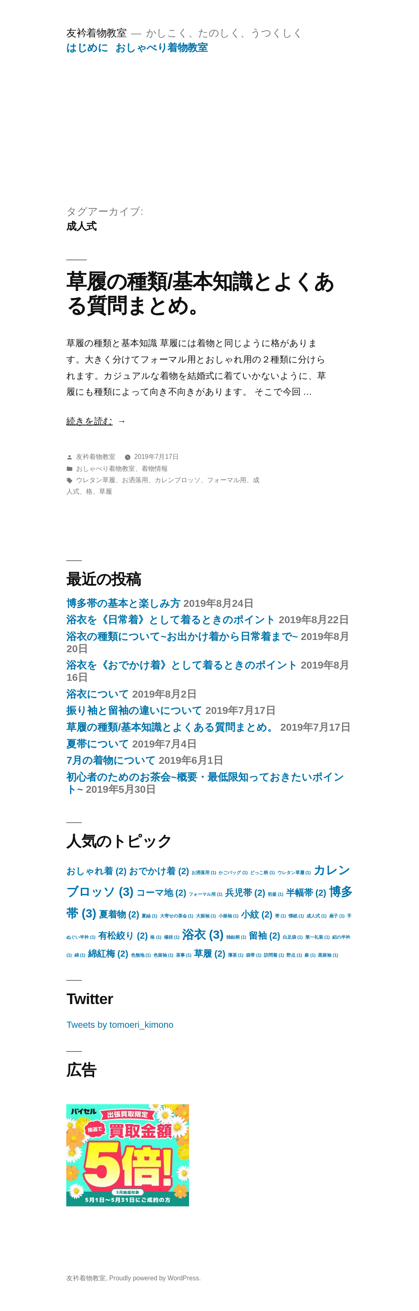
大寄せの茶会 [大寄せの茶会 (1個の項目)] (177, 915)
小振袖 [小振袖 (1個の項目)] (229, 915)
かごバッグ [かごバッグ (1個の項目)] (233, 872)
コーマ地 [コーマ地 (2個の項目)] (161, 893)
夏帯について (97, 743)
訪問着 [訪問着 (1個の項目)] (274, 955)
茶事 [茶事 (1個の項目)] (183, 955)
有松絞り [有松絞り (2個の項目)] (123, 936)
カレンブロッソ (177, 480)
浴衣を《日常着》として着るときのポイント (171, 619)
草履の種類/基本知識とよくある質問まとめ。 (171, 727)
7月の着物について (111, 760)
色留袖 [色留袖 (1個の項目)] (163, 955)
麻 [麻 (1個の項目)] (309, 955)
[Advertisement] (210, 115)
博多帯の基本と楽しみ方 (123, 603)
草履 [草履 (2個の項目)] (209, 954)
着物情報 (155, 468)
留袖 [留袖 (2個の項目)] (264, 936)
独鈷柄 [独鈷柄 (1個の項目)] (236, 937)
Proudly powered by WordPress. (155, 1278)
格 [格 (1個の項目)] (155, 937)
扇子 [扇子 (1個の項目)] (337, 915)
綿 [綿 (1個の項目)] (80, 955)
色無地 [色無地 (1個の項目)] (141, 955)
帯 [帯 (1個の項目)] (280, 915)
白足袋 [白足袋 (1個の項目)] (293, 937)
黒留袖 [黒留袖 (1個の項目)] (328, 955)
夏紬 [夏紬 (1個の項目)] (149, 915)
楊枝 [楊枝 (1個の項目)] (172, 937)
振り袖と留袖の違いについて (134, 710)
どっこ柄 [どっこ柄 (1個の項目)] (262, 872)
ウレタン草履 (95, 480)
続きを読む (89, 421)
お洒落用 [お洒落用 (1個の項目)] (203, 872)
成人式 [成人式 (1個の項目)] (316, 915)
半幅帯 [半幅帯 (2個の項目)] (306, 893)
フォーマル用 (226, 480)
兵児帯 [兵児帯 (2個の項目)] (245, 893)
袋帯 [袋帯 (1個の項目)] (253, 955)
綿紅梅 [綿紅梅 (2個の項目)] (108, 954)
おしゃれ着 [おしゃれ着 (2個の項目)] (96, 871)
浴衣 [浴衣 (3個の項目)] (203, 934)
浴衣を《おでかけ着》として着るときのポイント (182, 665)
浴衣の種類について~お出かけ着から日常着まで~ (182, 636)
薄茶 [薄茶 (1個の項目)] (235, 955)
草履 (105, 491)
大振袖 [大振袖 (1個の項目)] (206, 915)
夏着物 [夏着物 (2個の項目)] (119, 914)
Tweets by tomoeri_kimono (119, 1025)
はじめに (87, 47)
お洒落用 (135, 480)
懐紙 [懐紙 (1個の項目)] (296, 915)
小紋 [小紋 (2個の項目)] (257, 914)
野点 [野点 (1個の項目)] (294, 955)
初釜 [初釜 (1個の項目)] (275, 894)
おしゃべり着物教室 (161, 47)
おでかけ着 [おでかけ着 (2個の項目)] (159, 871)
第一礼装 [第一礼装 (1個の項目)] (317, 937)
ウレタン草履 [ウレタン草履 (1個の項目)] (294, 872)
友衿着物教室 (96, 32)
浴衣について (97, 694)
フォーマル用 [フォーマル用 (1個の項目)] (205, 894)
